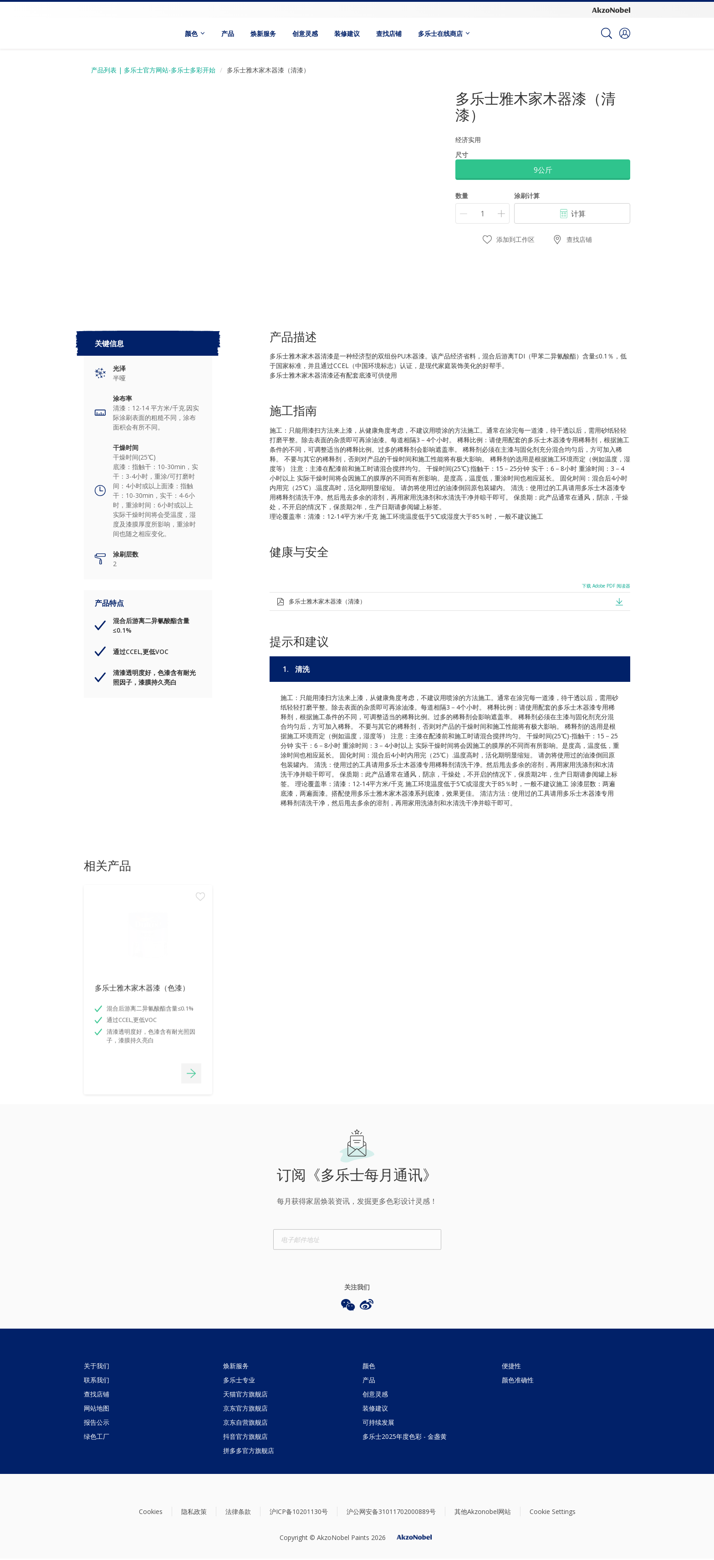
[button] (624, 33)
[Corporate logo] (611, 9)
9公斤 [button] (543, 170)
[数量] (482, 213)
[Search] (606, 33)
